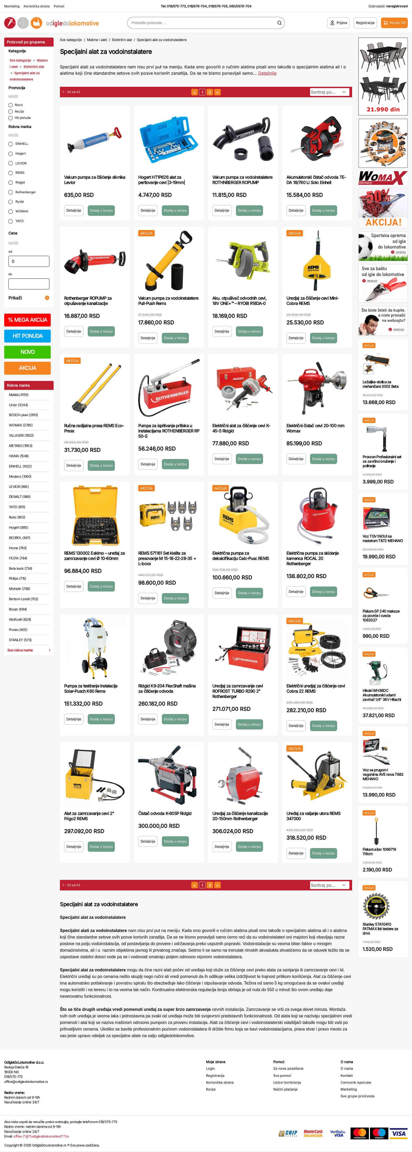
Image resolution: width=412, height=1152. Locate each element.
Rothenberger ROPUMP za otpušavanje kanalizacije (87, 300)
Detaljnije (73, 210)
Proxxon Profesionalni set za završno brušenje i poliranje (382, 461)
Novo (15, 105)
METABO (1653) (21, 446)
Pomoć (59, 6)
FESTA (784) (18, 558)
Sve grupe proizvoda (357, 1096)
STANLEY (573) (20, 640)
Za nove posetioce (288, 1068)
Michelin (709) (19, 589)
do (10, 274)
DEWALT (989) (19, 497)
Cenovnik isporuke (356, 1082)
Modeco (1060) (20, 476)
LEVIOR (17, 163)
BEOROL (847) (19, 538)
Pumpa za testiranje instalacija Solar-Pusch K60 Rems (90, 688)
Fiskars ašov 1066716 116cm (379, 851)
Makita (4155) (19, 395)
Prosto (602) (18, 630)
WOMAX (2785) (21, 425)
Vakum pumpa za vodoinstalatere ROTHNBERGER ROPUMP (242, 180)
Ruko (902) (17, 517)
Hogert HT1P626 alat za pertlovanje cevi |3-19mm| (161, 180)
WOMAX (18, 211)
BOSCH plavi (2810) (23, 415)
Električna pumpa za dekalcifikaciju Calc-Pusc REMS (240, 555)
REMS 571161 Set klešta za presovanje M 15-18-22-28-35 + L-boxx (167, 558)
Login (210, 1068)
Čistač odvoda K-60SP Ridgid (164, 813)
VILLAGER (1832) (21, 435)
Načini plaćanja (285, 1089)
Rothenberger (22, 192)
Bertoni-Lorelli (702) (23, 599)
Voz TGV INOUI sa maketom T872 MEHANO (383, 538)
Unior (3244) (18, 405)
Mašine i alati (97, 40)
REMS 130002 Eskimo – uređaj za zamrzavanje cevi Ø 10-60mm (94, 555)
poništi (13, 96)
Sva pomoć (282, 1075)
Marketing (11, 6)
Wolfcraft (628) (20, 619)
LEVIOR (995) (19, 487)
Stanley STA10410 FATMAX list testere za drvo (380, 928)
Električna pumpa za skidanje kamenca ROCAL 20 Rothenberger (312, 558)
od (10, 251)
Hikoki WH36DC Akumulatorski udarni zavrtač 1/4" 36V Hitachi (382, 695)
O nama (347, 1068)
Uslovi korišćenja (287, 1082)
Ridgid (16, 182)
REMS (16, 173)
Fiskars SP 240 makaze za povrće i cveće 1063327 (381, 615)
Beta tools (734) (20, 568)
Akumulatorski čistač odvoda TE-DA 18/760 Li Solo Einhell (316, 180)
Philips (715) (17, 578)
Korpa (210, 1089)
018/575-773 (176, 6)
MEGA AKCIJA (27, 320)
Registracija (215, 1075)
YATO (16, 221)
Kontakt (347, 1075)
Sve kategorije (20, 60)
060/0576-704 (240, 6)
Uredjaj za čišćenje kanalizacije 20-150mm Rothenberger (239, 816)
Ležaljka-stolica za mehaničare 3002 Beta (380, 384)
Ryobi (16, 202)
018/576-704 (197, 6)
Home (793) (18, 548)
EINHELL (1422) (20, 466)
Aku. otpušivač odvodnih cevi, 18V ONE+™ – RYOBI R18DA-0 (239, 300)
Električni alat (34, 67)
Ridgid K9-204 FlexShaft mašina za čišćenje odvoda (166, 688)
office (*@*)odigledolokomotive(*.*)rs (41, 1136)
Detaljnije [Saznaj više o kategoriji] (267, 73)
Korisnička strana (37, 6)
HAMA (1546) (19, 456)
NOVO (27, 352)
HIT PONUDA (28, 336)
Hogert (17, 153)
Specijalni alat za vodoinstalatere (162, 40)
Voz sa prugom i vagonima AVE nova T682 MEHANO (383, 774)
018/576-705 (218, 6)
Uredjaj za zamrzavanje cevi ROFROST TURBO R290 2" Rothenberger (237, 691)
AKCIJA (27, 368)
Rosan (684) (18, 609)
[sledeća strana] (217, 92)
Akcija (16, 111)
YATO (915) (17, 507)
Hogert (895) (18, 527)
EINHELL (18, 144)
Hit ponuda (19, 118)
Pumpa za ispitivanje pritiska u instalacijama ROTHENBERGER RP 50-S (168, 431)
